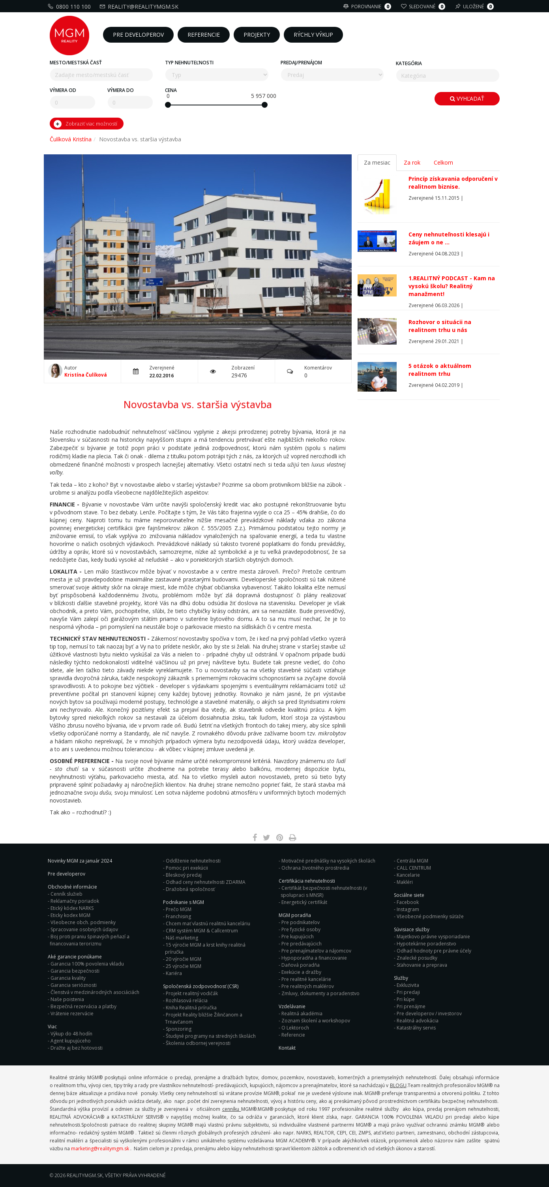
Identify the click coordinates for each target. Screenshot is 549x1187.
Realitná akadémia (301, 1013)
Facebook (408, 902)
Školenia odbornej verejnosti (198, 1043)
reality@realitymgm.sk (139, 6)
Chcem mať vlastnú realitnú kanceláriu (208, 923)
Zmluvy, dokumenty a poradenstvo (320, 993)
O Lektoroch (295, 1027)
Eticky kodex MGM (70, 915)
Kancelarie (408, 875)
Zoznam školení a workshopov (315, 1020)
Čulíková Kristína (71, 139)
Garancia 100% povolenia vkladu (87, 963)
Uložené (475, 6)
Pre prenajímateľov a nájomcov (316, 950)
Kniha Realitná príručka (191, 1007)
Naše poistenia (67, 999)
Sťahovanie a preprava (422, 965)
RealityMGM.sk (85, 1175)
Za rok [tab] (412, 162)
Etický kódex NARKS (72, 908)
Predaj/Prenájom (301, 62)
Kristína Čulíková (85, 374)
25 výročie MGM (183, 966)
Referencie (293, 1034)
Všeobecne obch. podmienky (83, 922)
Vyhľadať (467, 98)
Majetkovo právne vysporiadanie (433, 936)
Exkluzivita (408, 985)
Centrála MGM (412, 860)
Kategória (409, 63)
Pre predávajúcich (301, 943)
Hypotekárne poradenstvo (426, 943)
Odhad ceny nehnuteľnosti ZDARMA (205, 882)
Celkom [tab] (443, 162)
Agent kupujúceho (71, 1040)
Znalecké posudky (417, 957)
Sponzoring (178, 1029)
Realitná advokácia (417, 1020)
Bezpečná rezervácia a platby (83, 1006)
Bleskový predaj (184, 875)
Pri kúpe (406, 999)
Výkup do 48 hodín (71, 1033)
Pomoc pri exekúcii (187, 867)
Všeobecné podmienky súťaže (430, 916)
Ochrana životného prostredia (315, 867)
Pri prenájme (411, 1006)
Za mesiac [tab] (377, 162)
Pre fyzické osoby (300, 929)
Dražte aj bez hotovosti (77, 1047)
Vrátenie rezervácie (72, 1013)
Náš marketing (182, 937)
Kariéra (174, 973)
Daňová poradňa (300, 965)
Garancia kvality (68, 978)
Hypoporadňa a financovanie (314, 957)
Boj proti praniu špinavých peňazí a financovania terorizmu (89, 940)
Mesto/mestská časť (76, 62)
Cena (171, 90)
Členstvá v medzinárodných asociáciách (95, 992)
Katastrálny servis (416, 1027)
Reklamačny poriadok (75, 901)
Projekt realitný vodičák (192, 993)
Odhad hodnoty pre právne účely (434, 950)
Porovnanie (368, 6)
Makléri (405, 882)
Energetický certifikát (304, 902)
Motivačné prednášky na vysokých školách (328, 860)
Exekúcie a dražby (301, 972)
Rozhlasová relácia (187, 1000)
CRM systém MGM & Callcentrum (202, 930)
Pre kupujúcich (297, 936)
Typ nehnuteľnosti (189, 62)
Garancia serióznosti (74, 985)
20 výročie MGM (183, 959)
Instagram (408, 909)
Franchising (178, 916)
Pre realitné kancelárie (306, 979)
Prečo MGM (178, 909)
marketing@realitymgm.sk (100, 1148)
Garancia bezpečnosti (75, 971)
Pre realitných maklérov (307, 986)
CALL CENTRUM (414, 867)
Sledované (424, 6)
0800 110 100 (70, 6)
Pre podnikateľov (300, 922)
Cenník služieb (66, 894)
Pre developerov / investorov (429, 1013)
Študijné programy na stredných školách (211, 1036)
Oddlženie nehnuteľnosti (193, 860)
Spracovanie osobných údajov (84, 929)
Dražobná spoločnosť (190, 889)
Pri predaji (408, 992)
